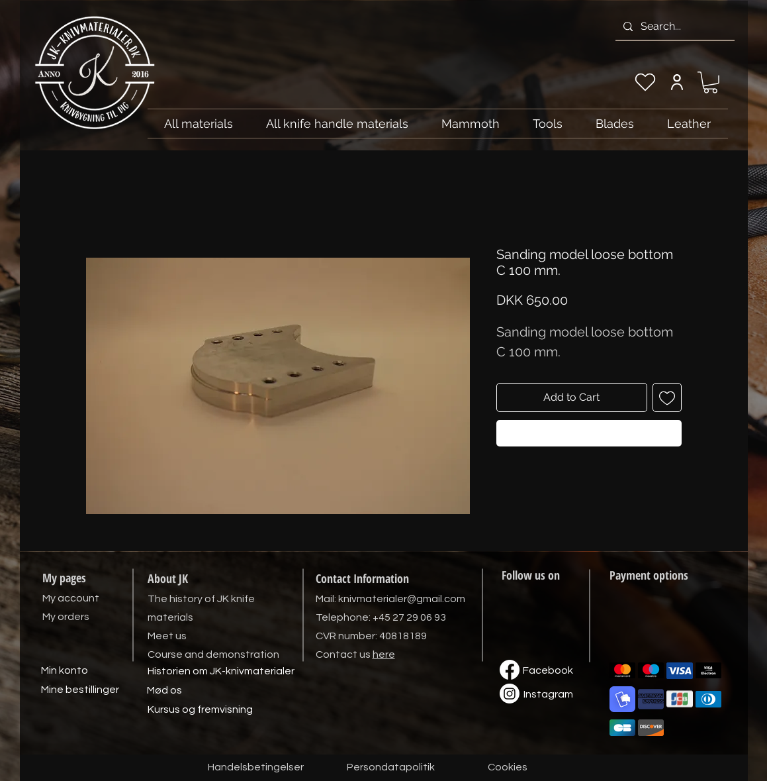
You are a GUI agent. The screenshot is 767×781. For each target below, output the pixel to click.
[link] (710, 82)
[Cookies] (508, 768)
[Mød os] (165, 691)
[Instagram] (549, 695)
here (384, 654)
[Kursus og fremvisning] (200, 710)
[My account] (677, 82)
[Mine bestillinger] (80, 690)
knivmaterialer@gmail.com (401, 599)
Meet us (167, 636)
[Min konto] (65, 671)
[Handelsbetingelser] (256, 768)
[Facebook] (548, 671)
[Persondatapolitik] (391, 768)
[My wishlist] (645, 82)
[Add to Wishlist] (667, 397)
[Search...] (674, 26)
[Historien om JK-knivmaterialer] (221, 671)
